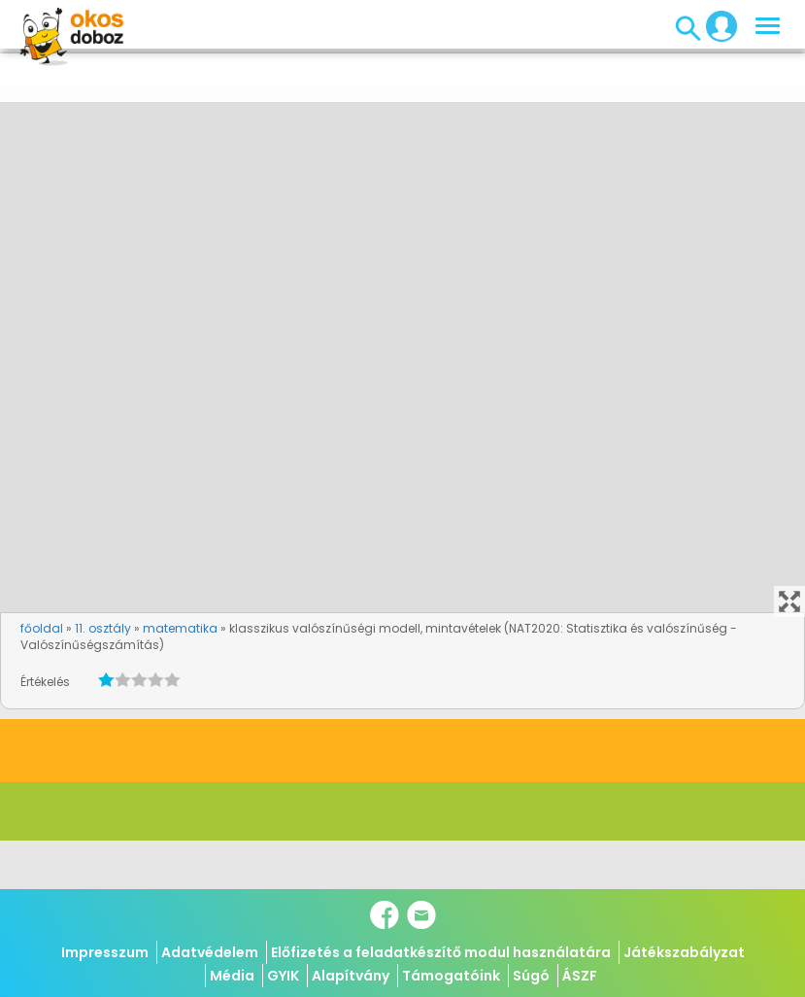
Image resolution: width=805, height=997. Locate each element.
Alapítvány (350, 975)
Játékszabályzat (684, 952)
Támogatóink (451, 975)
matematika (180, 628)
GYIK (283, 975)
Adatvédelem (209, 952)
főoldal (41, 628)
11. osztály (103, 628)
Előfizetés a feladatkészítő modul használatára (441, 952)
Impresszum (105, 952)
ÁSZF (579, 975)
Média (232, 975)
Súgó (531, 975)
